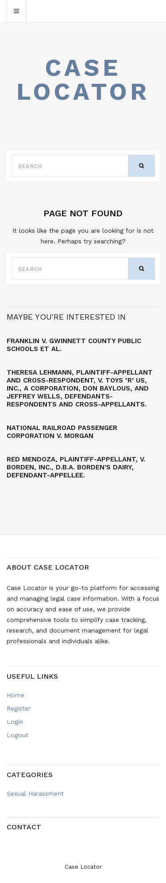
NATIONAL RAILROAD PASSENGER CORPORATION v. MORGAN (62, 432)
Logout (17, 734)
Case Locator (83, 79)
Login (15, 721)
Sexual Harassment (35, 793)
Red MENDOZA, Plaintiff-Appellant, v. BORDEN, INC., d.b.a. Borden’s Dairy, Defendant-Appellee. (76, 467)
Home (15, 695)
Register (19, 708)
